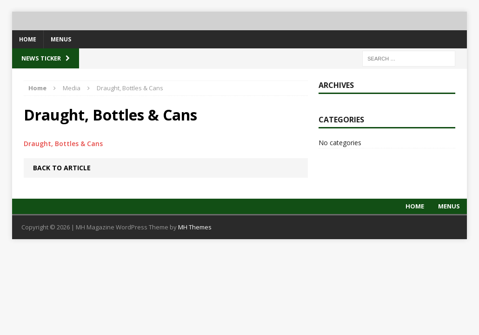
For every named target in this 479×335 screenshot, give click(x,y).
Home (27, 39)
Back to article (62, 167)
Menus (61, 39)
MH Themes (195, 227)
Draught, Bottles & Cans (63, 143)
